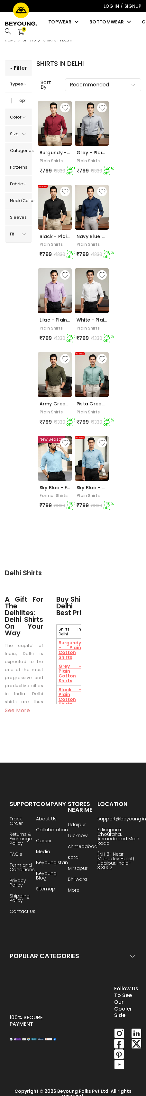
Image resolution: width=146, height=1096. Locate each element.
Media (43, 852)
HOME (10, 40)
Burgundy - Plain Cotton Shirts (70, 650)
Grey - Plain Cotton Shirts (70, 673)
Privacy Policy (18, 883)
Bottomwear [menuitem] (110, 22)
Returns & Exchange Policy (21, 839)
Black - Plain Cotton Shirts (70, 696)
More (73, 890)
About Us (46, 819)
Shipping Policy (20, 899)
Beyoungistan (52, 863)
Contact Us (22, 912)
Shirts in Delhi (57, 40)
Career (44, 841)
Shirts (29, 40)
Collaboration (52, 830)
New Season (52, 439)
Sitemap (45, 889)
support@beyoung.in (121, 819)
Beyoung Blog (46, 876)
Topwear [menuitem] (64, 22)
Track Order (16, 821)
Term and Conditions (22, 868)
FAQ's (16, 854)
